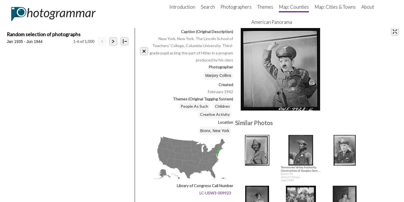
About (367, 7)
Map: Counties (294, 7)
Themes (265, 7)
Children (222, 106)
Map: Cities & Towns (335, 7)
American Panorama (271, 22)
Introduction (182, 7)
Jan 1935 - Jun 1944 (25, 41)
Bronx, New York (214, 130)
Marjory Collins (218, 75)
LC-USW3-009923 (215, 192)
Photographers (236, 7)
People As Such (194, 106)
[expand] (394, 31)
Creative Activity (215, 114)
